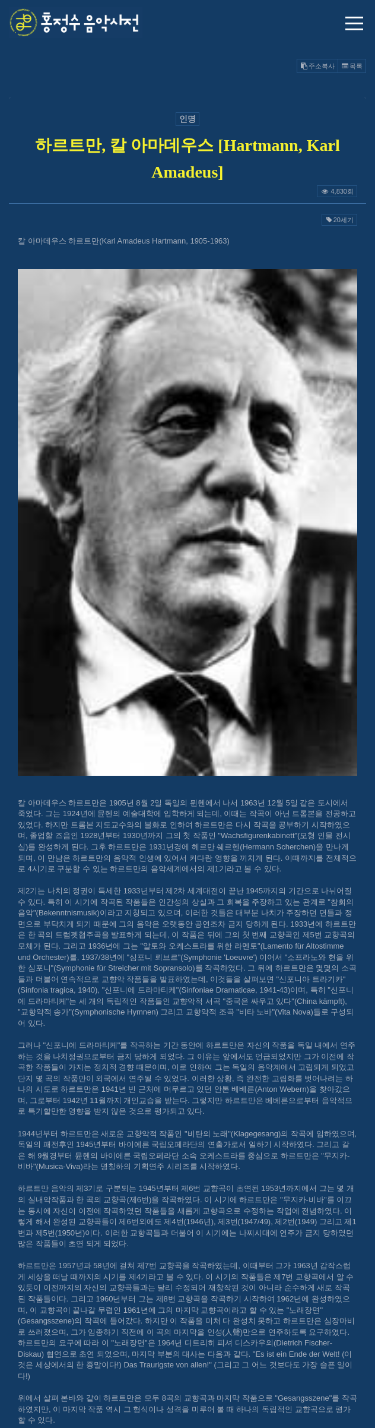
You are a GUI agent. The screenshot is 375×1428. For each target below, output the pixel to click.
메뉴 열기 (354, 23)
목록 (352, 65)
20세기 (339, 219)
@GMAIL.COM (187, 1320)
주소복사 (317, 65)
